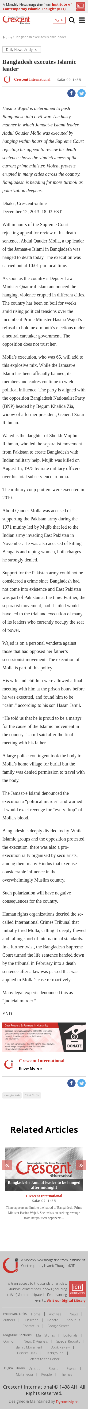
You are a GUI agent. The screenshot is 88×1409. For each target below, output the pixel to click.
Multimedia (24, 1374)
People (46, 1374)
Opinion (9, 1341)
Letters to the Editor (44, 1359)
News (74, 1314)
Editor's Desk (27, 1353)
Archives (55, 1314)
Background (55, 1353)
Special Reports (68, 1341)
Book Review (60, 1347)
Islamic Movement (28, 1347)
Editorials (70, 1335)
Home (36, 1314)
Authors (9, 1320)
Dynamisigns (67, 1401)
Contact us (31, 1326)
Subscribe (30, 1320)
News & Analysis (36, 1341)
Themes (66, 1374)
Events (72, 1368)
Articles (34, 1368)
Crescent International (44, 1196)
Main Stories (45, 1335)
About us (73, 1320)
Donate (52, 1320)
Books (53, 1368)
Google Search (58, 1326)
